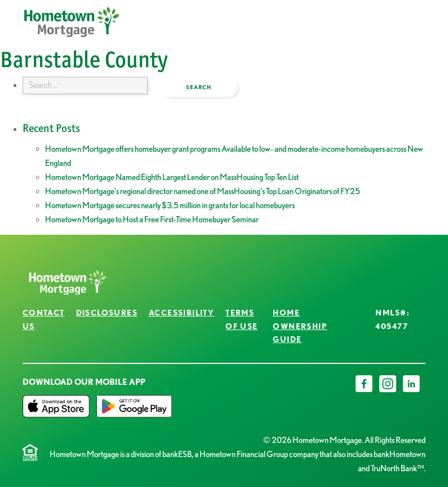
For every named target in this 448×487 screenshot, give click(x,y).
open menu (386, 30)
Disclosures (106, 312)
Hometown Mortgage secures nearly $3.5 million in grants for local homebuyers (170, 205)
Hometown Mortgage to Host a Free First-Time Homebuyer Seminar (152, 219)
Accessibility (181, 312)
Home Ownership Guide (300, 326)
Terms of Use (241, 319)
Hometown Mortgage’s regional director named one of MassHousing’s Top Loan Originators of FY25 (202, 191)
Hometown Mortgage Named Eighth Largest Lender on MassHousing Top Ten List (172, 177)
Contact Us (44, 319)
